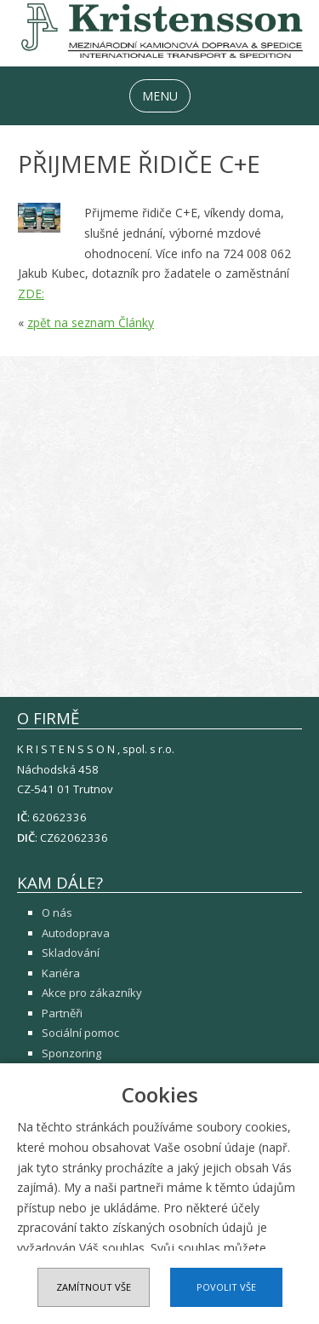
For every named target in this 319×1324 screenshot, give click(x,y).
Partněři (62, 1013)
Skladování (71, 952)
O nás (57, 912)
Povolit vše (226, 1287)
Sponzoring (71, 1053)
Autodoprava (76, 933)
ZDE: (31, 293)
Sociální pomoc (80, 1032)
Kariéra (61, 973)
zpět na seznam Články (90, 322)
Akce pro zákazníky (92, 992)
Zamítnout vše (93, 1287)
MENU (160, 96)
